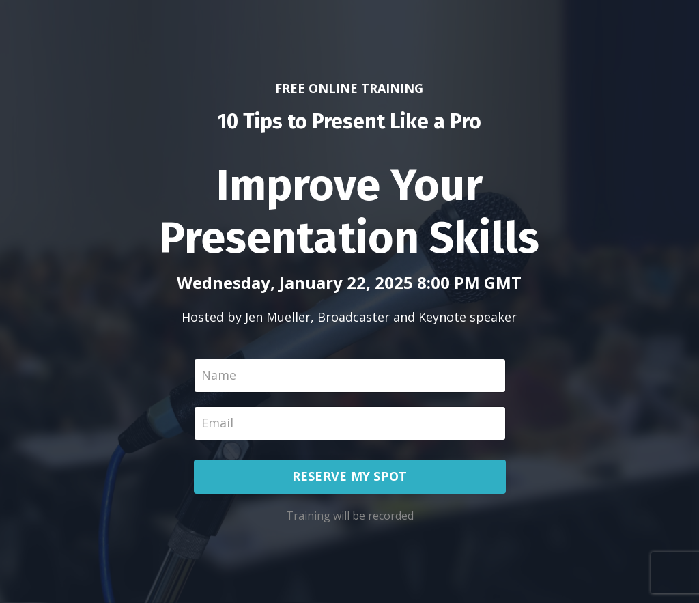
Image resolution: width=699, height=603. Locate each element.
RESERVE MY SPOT (350, 476)
